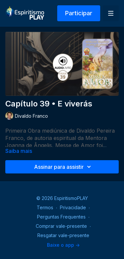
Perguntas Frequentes (61, 217)
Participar (78, 13)
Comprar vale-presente (61, 226)
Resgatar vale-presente (63, 235)
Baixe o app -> (63, 245)
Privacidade (73, 207)
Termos (45, 207)
